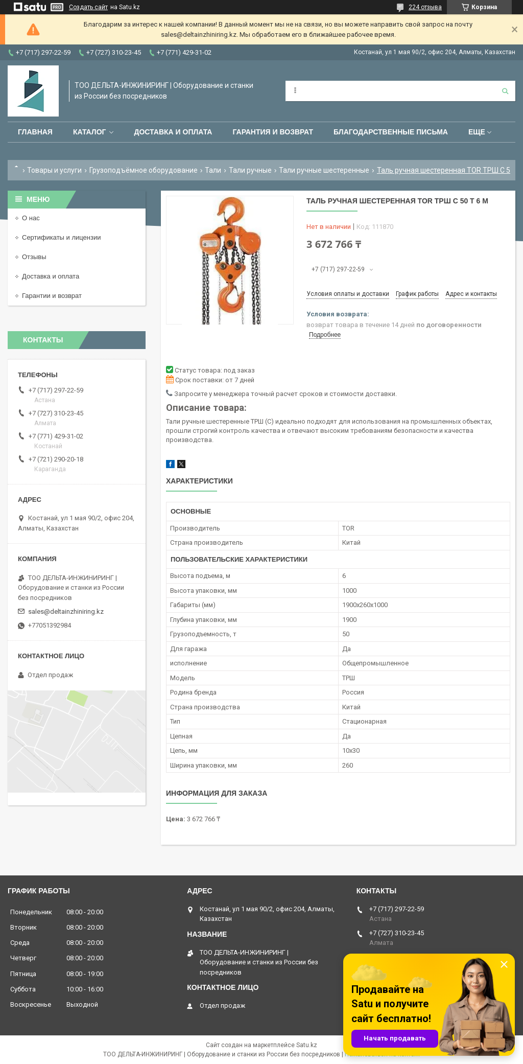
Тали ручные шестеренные (324, 170)
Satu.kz (306, 1045)
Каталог (89, 132)
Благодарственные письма (391, 132)
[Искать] (505, 91)
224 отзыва (425, 7)
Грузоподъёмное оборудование (143, 170)
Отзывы (34, 257)
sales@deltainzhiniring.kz (66, 611)
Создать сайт (88, 7)
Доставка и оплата (173, 132)
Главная (35, 132)
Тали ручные (250, 170)
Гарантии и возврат (52, 295)
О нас (31, 218)
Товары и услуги (54, 170)
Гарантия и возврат (272, 132)
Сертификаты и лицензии (61, 237)
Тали (213, 170)
